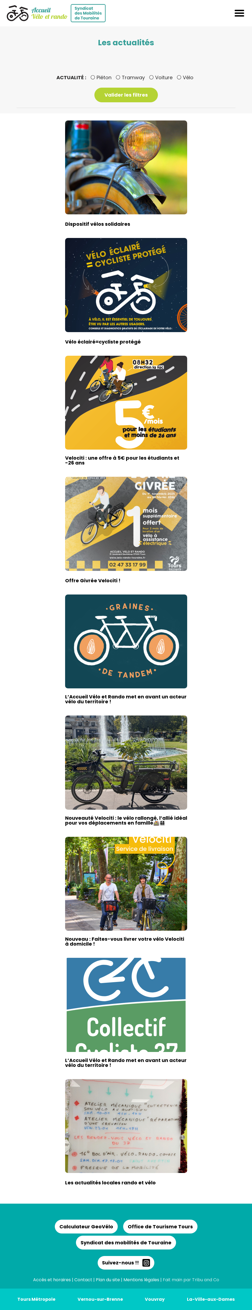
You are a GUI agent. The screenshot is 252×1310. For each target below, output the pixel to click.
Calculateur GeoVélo (86, 1226)
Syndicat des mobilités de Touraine (126, 1242)
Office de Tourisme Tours (160, 1226)
